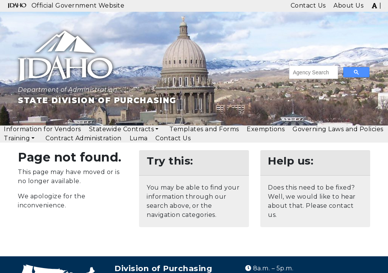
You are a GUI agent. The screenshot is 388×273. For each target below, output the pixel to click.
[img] (374, 5)
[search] (313, 72)
